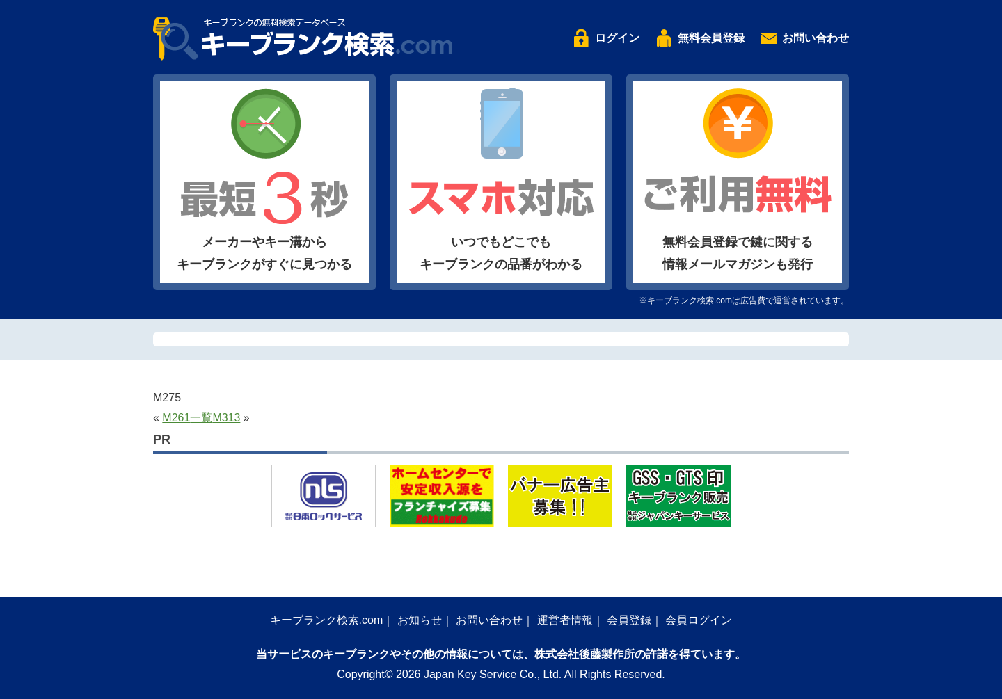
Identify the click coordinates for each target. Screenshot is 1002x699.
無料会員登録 (711, 38)
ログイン (617, 38)
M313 (226, 418)
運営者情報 (565, 620)
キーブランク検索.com (326, 620)
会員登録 (629, 620)
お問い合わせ (815, 38)
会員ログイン (698, 620)
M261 (176, 418)
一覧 (201, 418)
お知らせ (419, 620)
